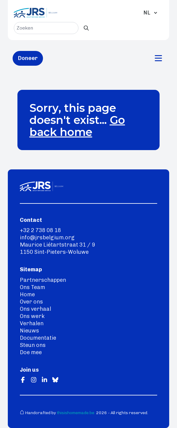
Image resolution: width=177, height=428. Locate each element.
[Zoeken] (86, 28)
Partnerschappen (43, 280)
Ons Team (32, 287)
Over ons (31, 301)
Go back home (77, 126)
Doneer (28, 58)
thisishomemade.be (75, 412)
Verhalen (32, 323)
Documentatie (38, 338)
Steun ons (33, 345)
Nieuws (29, 330)
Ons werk (32, 316)
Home (27, 294)
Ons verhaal (35, 309)
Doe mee (31, 352)
